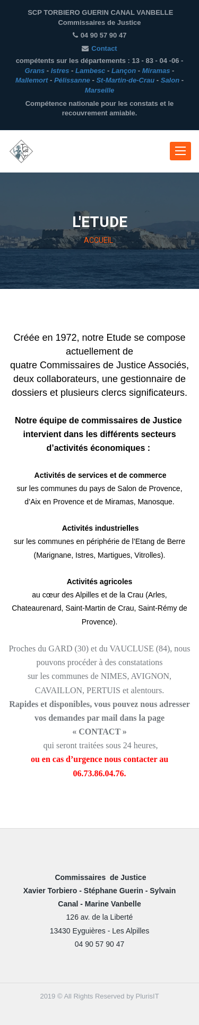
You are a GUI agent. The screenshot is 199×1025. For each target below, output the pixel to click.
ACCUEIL (98, 240)
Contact (104, 48)
